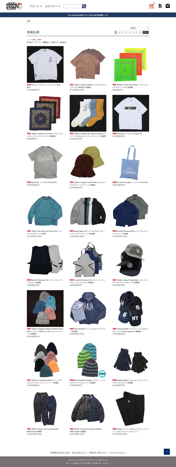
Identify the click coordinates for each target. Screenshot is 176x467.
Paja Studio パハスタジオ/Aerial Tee (127, 134)
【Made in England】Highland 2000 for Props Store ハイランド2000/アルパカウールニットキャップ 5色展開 (45, 331)
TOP (28, 21)
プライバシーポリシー (118, 452)
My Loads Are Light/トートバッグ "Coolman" (130, 182)
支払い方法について (79, 452)
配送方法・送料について (98, 452)
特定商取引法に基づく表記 (59, 452)
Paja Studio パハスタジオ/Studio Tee (42, 182)
